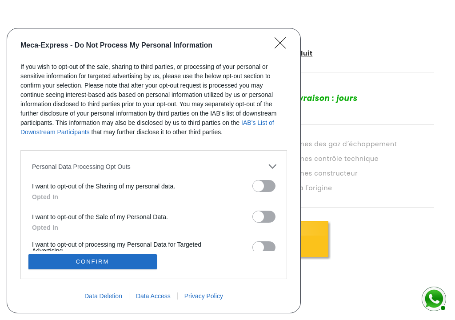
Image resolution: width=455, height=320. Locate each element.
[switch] (263, 186)
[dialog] (153, 170)
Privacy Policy (203, 296)
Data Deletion (103, 296)
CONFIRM (92, 261)
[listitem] (153, 166)
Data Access (153, 296)
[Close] (283, 45)
